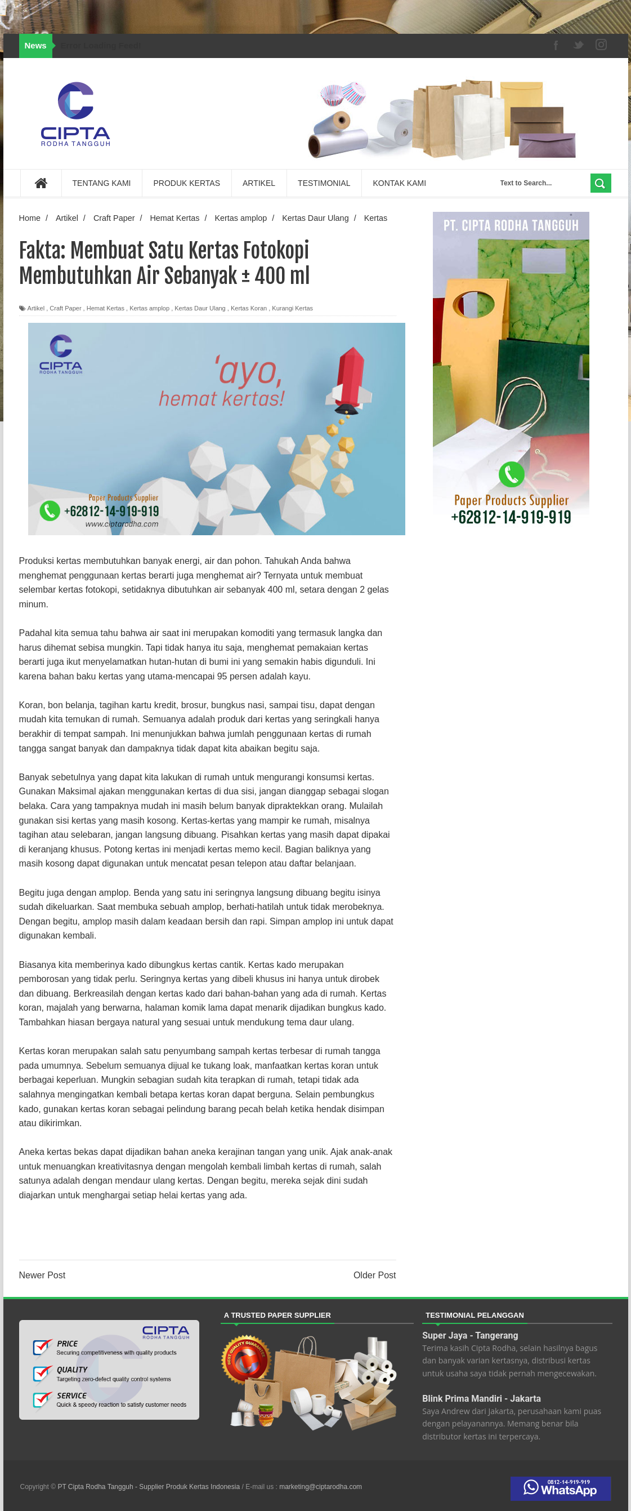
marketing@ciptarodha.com (320, 1487)
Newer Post (42, 1275)
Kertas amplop (149, 308)
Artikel (36, 308)
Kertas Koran (249, 308)
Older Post (374, 1275)
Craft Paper (65, 308)
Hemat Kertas (105, 308)
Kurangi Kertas (292, 308)
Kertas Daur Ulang (200, 308)
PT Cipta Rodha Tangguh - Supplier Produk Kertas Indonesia (149, 1487)
